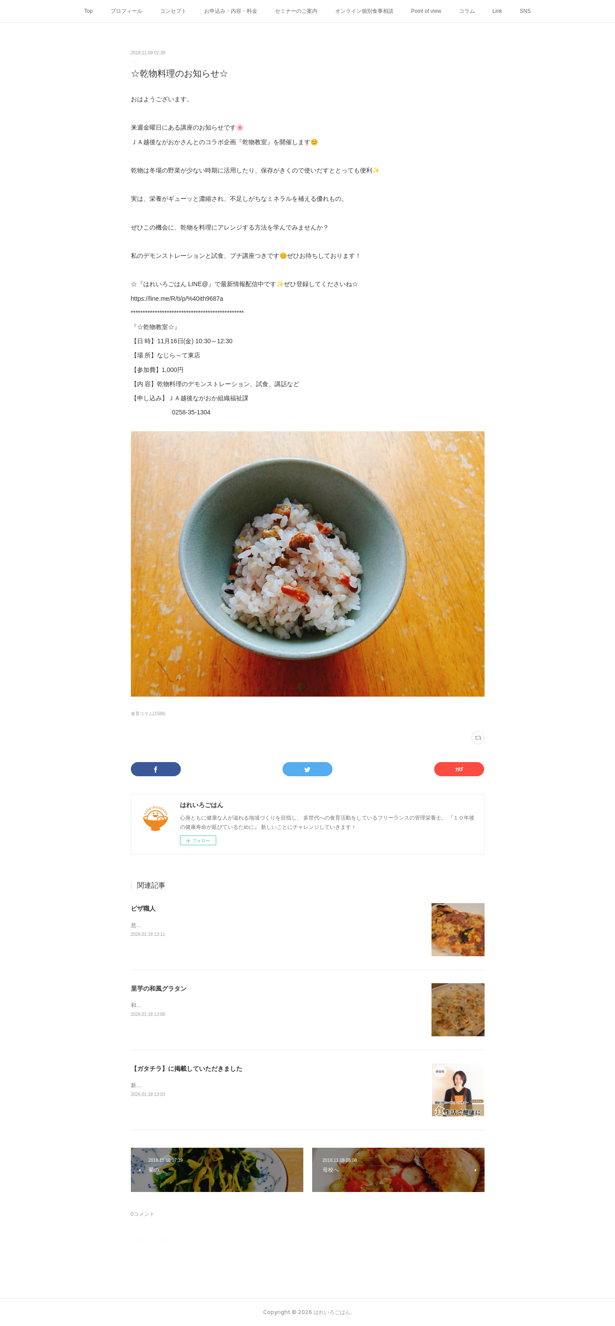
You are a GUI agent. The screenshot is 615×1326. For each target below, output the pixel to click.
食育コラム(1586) (148, 713)
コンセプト (173, 11)
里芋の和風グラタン (159, 988)
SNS (525, 11)
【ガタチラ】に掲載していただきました (186, 1068)
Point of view (426, 11)
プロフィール (126, 11)
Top (88, 11)
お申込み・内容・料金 (230, 11)
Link (497, 11)
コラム (467, 11)
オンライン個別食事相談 (364, 11)
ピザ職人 (143, 908)
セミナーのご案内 (296, 11)
